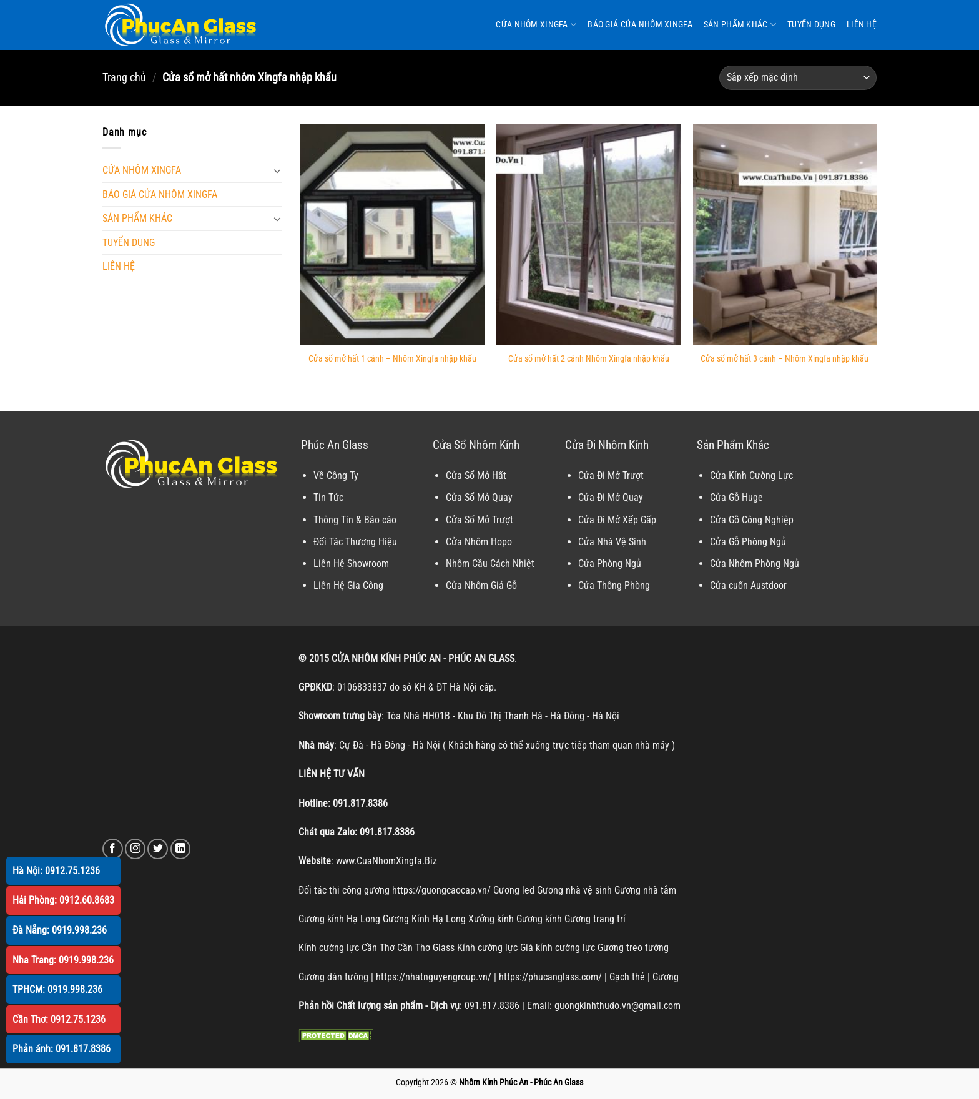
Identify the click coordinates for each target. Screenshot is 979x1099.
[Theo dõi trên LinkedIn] (180, 849)
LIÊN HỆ (862, 24)
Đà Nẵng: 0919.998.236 (59, 930)
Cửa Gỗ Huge (736, 497)
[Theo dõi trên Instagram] (135, 849)
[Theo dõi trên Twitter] (157, 849)
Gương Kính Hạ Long (424, 919)
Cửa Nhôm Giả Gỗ (481, 585)
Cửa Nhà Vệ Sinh (612, 542)
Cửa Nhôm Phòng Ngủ (754, 563)
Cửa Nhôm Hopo (479, 542)
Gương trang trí (595, 919)
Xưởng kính (491, 919)
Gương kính (539, 919)
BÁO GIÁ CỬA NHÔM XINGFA (640, 24)
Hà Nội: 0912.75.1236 (56, 871)
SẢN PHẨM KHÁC (740, 25)
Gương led (513, 890)
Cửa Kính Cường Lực (751, 475)
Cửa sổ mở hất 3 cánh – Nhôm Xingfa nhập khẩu (784, 358)
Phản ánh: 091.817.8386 (61, 1049)
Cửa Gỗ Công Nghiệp (752, 520)
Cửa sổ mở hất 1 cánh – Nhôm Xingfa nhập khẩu (392, 358)
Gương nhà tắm (645, 890)
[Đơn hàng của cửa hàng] (798, 78)
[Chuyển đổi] (277, 170)
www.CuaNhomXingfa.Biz (386, 861)
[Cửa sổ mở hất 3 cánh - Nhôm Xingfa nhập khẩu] (785, 234)
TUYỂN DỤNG (811, 24)
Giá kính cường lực (557, 948)
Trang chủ (124, 77)
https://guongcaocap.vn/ (441, 890)
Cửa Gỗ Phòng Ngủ (748, 542)
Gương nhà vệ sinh (574, 890)
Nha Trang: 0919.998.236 (63, 960)
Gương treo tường (633, 948)
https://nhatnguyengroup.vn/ (433, 977)
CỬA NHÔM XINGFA (536, 25)
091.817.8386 (360, 803)
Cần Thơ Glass (426, 948)
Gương (665, 977)
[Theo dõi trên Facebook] (112, 849)
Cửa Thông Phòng (614, 585)
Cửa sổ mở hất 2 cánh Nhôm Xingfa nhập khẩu (588, 358)
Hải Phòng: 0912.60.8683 (63, 900)
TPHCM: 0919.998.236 (57, 989)
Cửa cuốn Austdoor (748, 585)
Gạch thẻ (627, 977)
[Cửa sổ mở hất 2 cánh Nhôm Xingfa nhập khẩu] (588, 234)
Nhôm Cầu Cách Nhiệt (490, 563)
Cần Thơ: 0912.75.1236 (59, 1019)
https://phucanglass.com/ (550, 977)
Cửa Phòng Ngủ (609, 563)
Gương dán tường (333, 977)
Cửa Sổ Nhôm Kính (476, 445)
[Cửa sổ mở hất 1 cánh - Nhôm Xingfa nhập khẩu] (392, 234)
